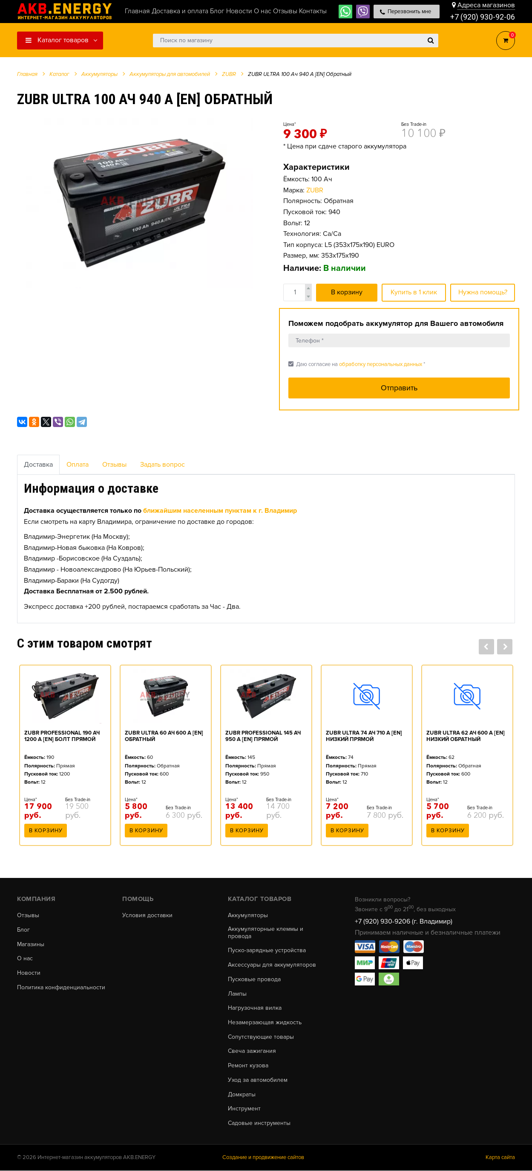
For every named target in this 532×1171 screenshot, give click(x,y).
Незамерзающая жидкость (265, 1023)
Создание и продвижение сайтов (263, 1157)
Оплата (77, 464)
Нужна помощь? (482, 292)
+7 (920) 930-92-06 (482, 16)
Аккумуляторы (248, 915)
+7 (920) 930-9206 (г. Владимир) (403, 921)
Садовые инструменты (259, 1123)
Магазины (30, 944)
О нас (25, 959)
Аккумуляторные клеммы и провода (265, 933)
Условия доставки (147, 915)
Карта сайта (500, 1157)
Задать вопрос (162, 464)
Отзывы (114, 464)
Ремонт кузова (248, 1066)
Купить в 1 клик (414, 292)
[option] (139, 203)
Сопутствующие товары (261, 1037)
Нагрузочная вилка (255, 1008)
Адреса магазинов (486, 5)
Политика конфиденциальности (61, 987)
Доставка (38, 464)
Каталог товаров (57, 40)
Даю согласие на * (356, 364)
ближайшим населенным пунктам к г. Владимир (220, 510)
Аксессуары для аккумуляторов (272, 965)
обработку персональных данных (380, 364)
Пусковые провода (254, 979)
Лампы (237, 994)
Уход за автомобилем (258, 1080)
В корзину (346, 292)
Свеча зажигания (252, 1051)
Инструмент (244, 1109)
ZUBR (314, 190)
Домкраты (242, 1095)
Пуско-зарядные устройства (267, 950)
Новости (28, 973)
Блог (23, 930)
